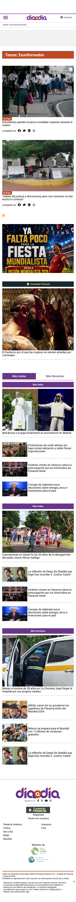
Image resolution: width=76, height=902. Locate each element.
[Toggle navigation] (5, 17)
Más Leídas (19, 376)
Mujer (6, 835)
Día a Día (8, 831)
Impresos (46, 824)
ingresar (66, 17)
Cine (43, 828)
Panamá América (12, 824)
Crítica (6, 828)
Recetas (7, 838)
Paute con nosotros (38, 818)
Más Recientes (55, 376)
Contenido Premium (38, 284)
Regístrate (38, 814)
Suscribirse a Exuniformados (3, 215)
